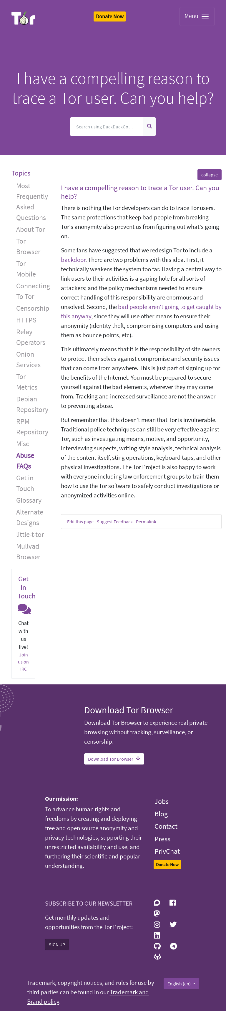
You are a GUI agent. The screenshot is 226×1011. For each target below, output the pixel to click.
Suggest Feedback (115, 521)
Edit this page (80, 521)
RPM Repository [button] (32, 426)
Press (162, 838)
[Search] (107, 126)
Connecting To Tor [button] (33, 291)
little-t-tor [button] (30, 534)
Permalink (146, 521)
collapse (209, 175)
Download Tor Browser (114, 759)
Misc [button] (22, 443)
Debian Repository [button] (32, 404)
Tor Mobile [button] (26, 269)
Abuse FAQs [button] (25, 461)
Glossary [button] (28, 500)
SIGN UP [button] (57, 944)
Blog (161, 813)
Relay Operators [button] (30, 337)
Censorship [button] (32, 308)
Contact (165, 826)
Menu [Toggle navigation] (197, 16)
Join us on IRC (23, 662)
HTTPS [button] (26, 320)
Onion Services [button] (28, 359)
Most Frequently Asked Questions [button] (32, 201)
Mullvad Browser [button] (28, 551)
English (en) (179, 984)
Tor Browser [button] (28, 246)
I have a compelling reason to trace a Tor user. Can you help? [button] (140, 192)
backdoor (73, 260)
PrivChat (167, 851)
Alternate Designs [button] (29, 517)
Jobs (161, 801)
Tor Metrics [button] (26, 382)
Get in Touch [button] (25, 483)
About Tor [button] (30, 229)
